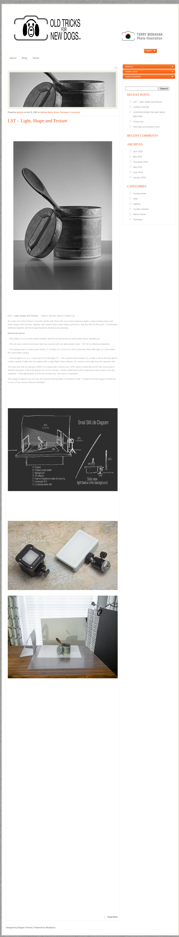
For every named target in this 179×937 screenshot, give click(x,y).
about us (129, 66)
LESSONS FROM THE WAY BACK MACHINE (149, 114)
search (148, 51)
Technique (64, 112)
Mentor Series (53, 112)
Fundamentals (139, 193)
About (13, 57)
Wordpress (50, 927)
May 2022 (137, 157)
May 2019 (137, 167)
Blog (24, 57)
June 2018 (138, 172)
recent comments (133, 76)
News (36, 57)
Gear (135, 199)
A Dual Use (138, 121)
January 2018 (139, 177)
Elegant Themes (25, 927)
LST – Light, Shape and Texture (37, 120)
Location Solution (141, 209)
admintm (20, 112)
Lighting (43, 112)
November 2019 (140, 162)
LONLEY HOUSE (141, 107)
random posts (131, 71)
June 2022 (138, 151)
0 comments (75, 112)
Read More (113, 917)
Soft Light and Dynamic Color (146, 127)
